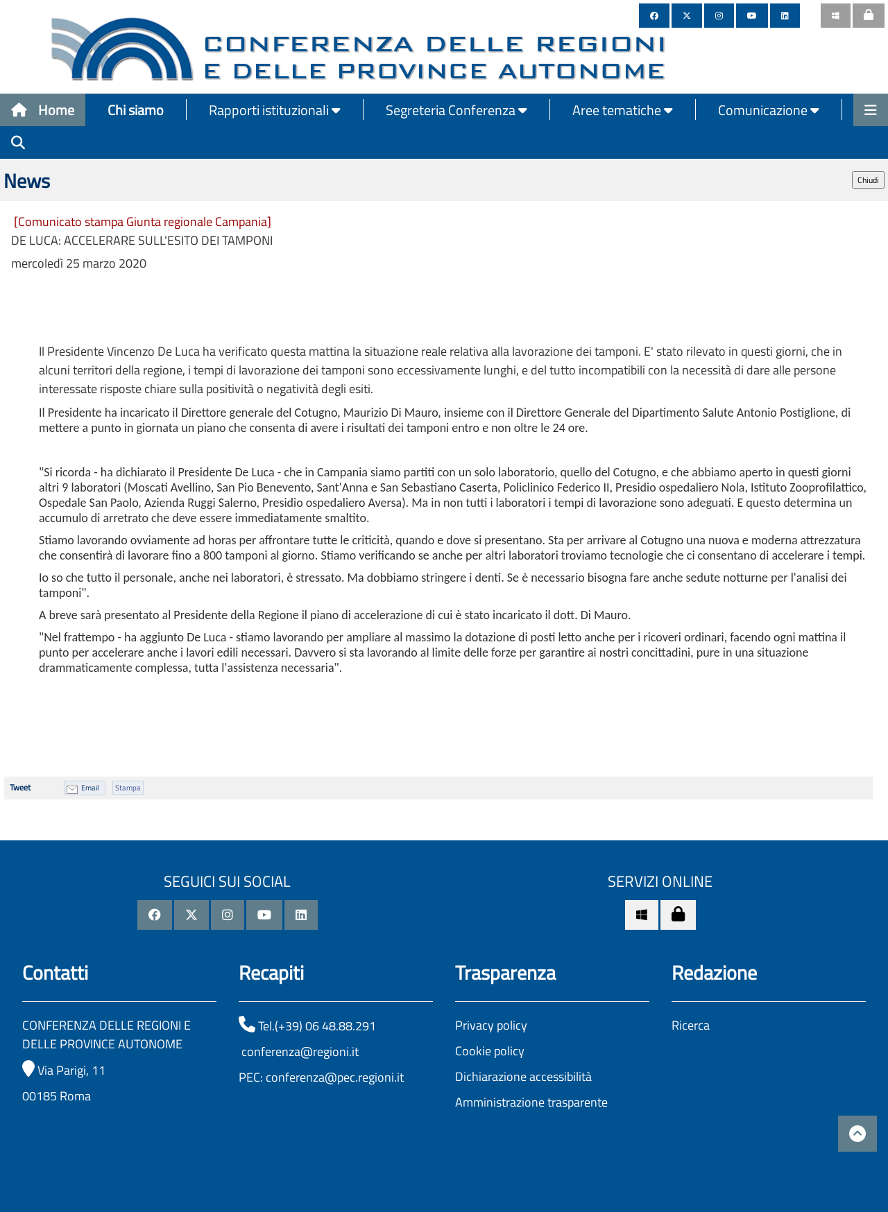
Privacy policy (491, 1025)
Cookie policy (489, 1050)
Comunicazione (768, 110)
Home (42, 110)
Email (90, 787)
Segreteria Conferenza (456, 110)
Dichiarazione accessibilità (523, 1076)
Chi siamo (136, 110)
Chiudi (868, 180)
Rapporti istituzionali (275, 110)
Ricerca (691, 1025)
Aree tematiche (622, 110)
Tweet (20, 787)
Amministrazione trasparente (531, 1102)
